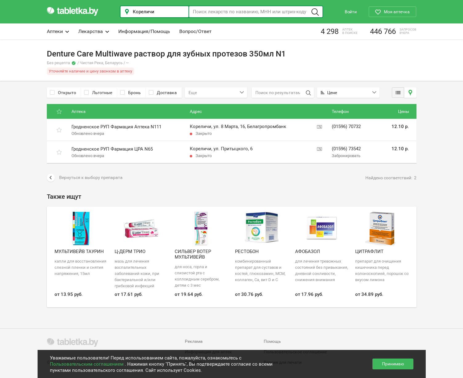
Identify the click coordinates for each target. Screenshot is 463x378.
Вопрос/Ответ (195, 31)
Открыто (63, 92)
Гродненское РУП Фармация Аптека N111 (116, 127)
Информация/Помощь (144, 31)
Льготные (98, 92)
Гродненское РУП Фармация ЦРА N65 (112, 149)
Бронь (130, 92)
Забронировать (346, 155)
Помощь (272, 341)
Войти (351, 11)
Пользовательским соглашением (87, 364)
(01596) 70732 (346, 126)
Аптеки (58, 31)
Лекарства (93, 31)
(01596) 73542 (346, 149)
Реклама (194, 341)
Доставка (163, 92)
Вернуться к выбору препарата (85, 178)
